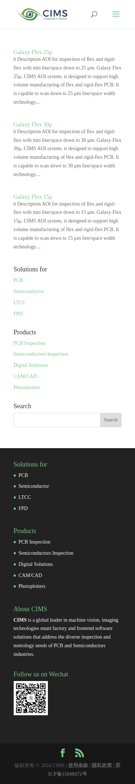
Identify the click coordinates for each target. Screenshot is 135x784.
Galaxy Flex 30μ (33, 124)
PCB (18, 280)
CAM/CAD (25, 376)
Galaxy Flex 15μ (33, 197)
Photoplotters (27, 387)
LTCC (20, 302)
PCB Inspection (29, 343)
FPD (18, 313)
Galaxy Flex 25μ (33, 52)
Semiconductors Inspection (41, 354)
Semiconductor (29, 291)
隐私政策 (102, 765)
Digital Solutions (31, 365)
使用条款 (78, 765)
